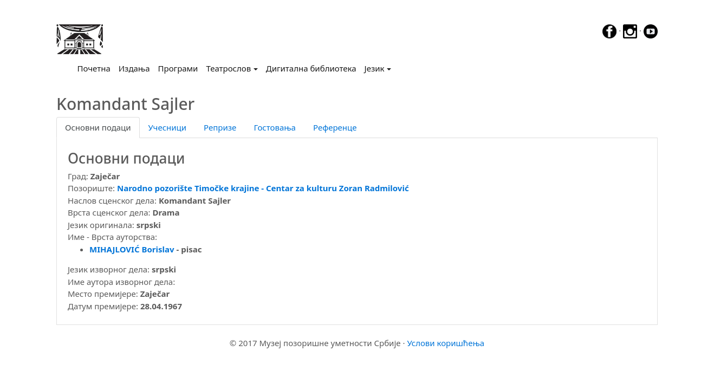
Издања (134, 68)
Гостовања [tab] (275, 127)
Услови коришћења (445, 342)
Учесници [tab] (167, 127)
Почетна (96, 68)
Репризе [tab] (220, 127)
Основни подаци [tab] (98, 127)
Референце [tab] (335, 127)
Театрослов (228, 68)
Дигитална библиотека (311, 68)
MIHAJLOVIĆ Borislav (131, 249)
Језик (375, 68)
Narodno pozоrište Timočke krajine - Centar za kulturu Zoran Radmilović (263, 188)
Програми (178, 68)
